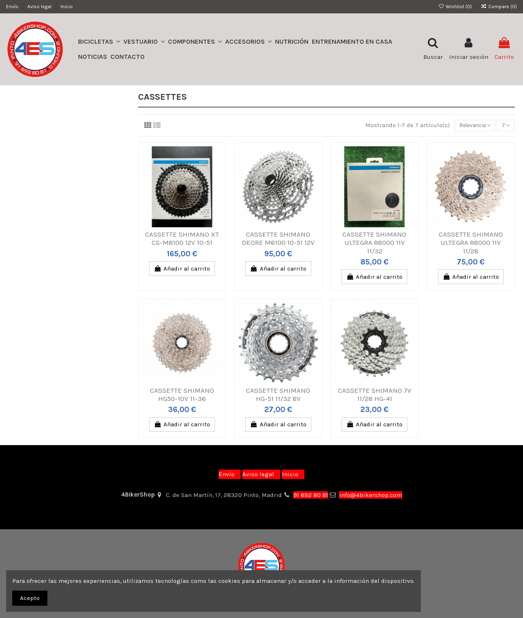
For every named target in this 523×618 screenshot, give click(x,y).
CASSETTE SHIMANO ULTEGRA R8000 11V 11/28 (471, 243)
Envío (13, 6)
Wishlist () (455, 6)
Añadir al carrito (182, 269)
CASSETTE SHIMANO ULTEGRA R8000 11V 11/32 (374, 243)
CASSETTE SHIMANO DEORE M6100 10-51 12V (278, 239)
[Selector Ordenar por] (470, 126)
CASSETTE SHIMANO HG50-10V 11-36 (182, 395)
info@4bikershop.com (370, 495)
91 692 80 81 (310, 495)
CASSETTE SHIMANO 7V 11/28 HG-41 (374, 395)
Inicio (66, 6)
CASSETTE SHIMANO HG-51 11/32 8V (278, 395)
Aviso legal (40, 6)
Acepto (30, 598)
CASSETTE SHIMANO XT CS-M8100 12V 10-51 (182, 239)
